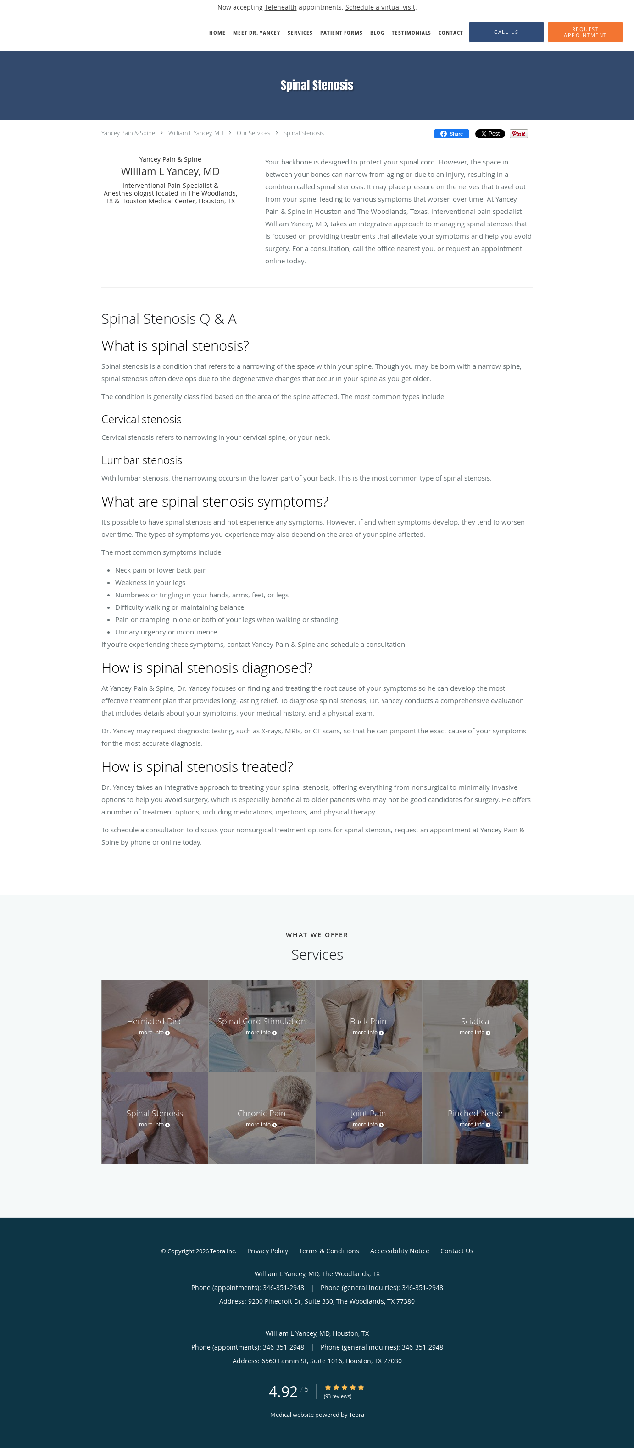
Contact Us (456, 1250)
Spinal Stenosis (304, 133)
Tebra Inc (222, 1251)
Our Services (253, 133)
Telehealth (281, 7)
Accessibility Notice (399, 1250)
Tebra (356, 1414)
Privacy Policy (267, 1250)
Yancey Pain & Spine (128, 133)
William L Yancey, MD (195, 133)
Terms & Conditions (329, 1250)
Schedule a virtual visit (380, 7)
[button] (585, 32)
